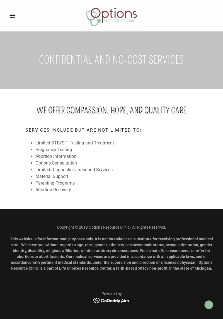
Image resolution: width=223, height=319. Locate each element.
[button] (22, 15)
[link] (111, 15)
